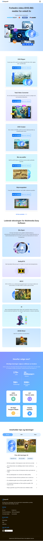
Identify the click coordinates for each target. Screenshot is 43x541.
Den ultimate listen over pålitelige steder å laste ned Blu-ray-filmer (20, 466)
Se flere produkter (21, 214)
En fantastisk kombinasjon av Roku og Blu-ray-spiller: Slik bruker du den (20, 484)
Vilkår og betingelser (16, 512)
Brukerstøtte (4, 520)
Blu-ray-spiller (21, 157)
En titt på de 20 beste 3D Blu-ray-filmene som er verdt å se (20, 477)
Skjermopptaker (21, 187)
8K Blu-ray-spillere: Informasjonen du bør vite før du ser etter (20, 463)
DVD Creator (22, 127)
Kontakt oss (14, 510)
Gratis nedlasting (16, 67)
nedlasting (4, 524)
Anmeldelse (30, 458)
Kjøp (3, 522)
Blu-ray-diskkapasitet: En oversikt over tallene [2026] (19, 474)
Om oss (3, 510)
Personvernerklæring (6, 512)
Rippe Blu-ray (13, 458)
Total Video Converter (21, 92)
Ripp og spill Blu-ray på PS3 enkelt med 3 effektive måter (20, 487)
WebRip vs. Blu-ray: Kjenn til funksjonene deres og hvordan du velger (21, 471)
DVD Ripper (21, 59)
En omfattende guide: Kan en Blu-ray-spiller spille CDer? (19, 480)
